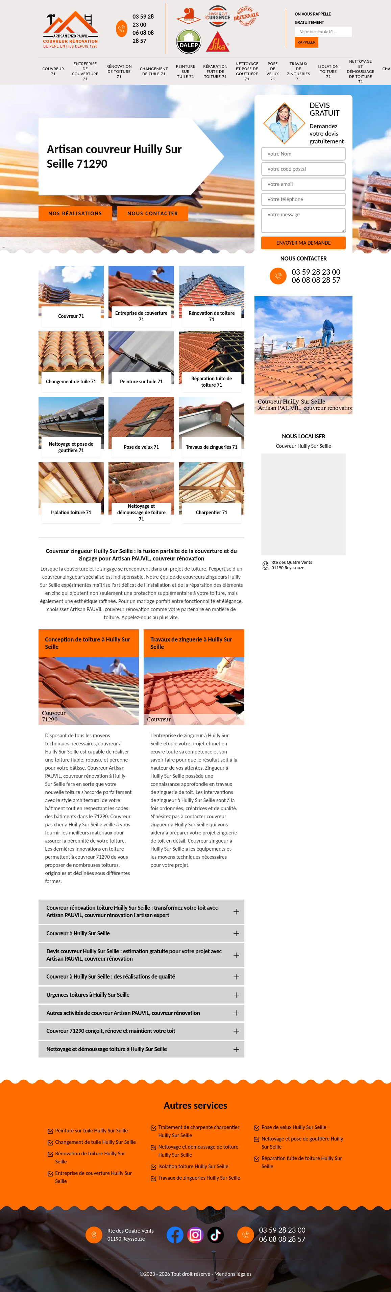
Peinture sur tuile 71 (185, 71)
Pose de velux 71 (273, 71)
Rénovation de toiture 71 (119, 71)
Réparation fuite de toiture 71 (215, 71)
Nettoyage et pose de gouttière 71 (247, 71)
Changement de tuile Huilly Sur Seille (95, 1142)
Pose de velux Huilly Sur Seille (294, 1127)
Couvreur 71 (53, 71)
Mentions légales (232, 1274)
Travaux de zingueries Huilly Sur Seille (199, 1178)
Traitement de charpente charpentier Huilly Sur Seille (199, 1131)
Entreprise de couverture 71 (85, 71)
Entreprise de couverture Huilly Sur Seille (93, 1177)
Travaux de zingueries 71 (298, 71)
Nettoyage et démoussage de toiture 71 (360, 71)
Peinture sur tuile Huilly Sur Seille (91, 1130)
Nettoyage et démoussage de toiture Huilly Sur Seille (198, 1151)
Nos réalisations (75, 213)
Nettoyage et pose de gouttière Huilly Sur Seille (302, 1142)
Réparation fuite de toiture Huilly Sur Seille (302, 1162)
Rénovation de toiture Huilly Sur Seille (90, 1157)
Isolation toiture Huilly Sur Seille (193, 1166)
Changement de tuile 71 (154, 71)
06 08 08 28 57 (143, 37)
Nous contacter (152, 213)
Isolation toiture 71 (328, 71)
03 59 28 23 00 (143, 20)
